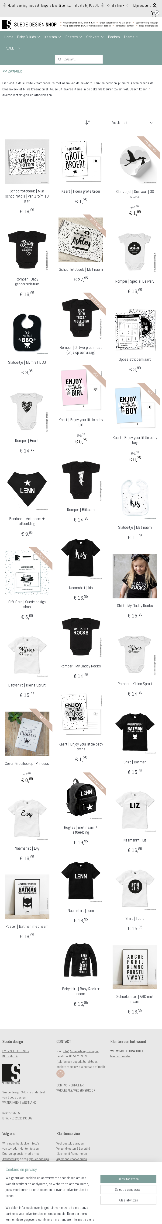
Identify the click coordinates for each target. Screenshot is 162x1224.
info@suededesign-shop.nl (81, 1051)
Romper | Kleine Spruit (135, 683)
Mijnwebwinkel (128, 1215)
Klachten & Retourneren (71, 1153)
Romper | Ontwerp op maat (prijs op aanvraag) (81, 350)
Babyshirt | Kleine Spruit (27, 685)
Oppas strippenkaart (135, 359)
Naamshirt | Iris (81, 587)
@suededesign (39, 1159)
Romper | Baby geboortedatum (27, 282)
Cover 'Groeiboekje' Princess (27, 763)
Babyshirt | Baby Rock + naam (81, 991)
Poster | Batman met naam (26, 926)
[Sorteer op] (118, 122)
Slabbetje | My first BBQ (27, 362)
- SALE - (12, 48)
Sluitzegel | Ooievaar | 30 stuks (135, 194)
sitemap (70, 1215)
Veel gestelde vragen (70, 1143)
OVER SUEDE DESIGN (15, 1051)
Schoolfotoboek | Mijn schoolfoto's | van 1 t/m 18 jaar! (27, 196)
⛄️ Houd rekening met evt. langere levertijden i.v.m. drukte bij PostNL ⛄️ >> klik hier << (65, 5)
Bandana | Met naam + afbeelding (27, 521)
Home (8, 37)
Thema (131, 37)
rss (78, 1215)
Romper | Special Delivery (134, 281)
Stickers (95, 37)
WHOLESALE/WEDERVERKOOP (75, 1090)
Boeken (114, 37)
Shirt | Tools (134, 918)
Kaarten (53, 37)
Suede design (17, 1097)
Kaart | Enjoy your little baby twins (81, 747)
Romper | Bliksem (81, 509)
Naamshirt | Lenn (81, 910)
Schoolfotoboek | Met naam (81, 269)
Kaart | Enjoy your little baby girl (81, 422)
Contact (61, 1169)
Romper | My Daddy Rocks (81, 666)
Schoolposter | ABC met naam (135, 999)
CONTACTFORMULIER (70, 1085)
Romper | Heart (27, 440)
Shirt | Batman (135, 762)
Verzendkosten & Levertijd (73, 1148)
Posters (74, 37)
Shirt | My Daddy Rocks (135, 605)
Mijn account (145, 5)
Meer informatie (120, 1056)
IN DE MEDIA (10, 1056)
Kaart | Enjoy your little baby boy (135, 440)
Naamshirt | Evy (27, 848)
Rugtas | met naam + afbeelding (81, 830)
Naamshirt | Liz (135, 840)
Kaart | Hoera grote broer (80, 191)
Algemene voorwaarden (71, 1159)
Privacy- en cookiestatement (74, 1164)
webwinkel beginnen (94, 1215)
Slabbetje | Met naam (135, 527)
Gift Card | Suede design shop (27, 604)
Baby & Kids (29, 37)
